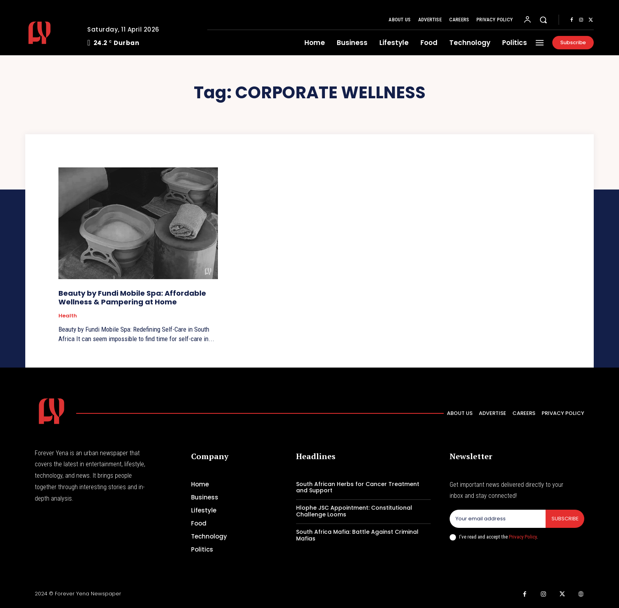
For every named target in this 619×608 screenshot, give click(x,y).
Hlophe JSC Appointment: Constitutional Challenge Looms (354, 511)
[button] (543, 19)
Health (67, 316)
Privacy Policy (522, 537)
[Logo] (50, 32)
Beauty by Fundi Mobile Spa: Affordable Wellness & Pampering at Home (132, 297)
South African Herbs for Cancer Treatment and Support (357, 487)
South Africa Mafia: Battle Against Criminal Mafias (357, 535)
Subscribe (564, 518)
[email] (497, 519)
